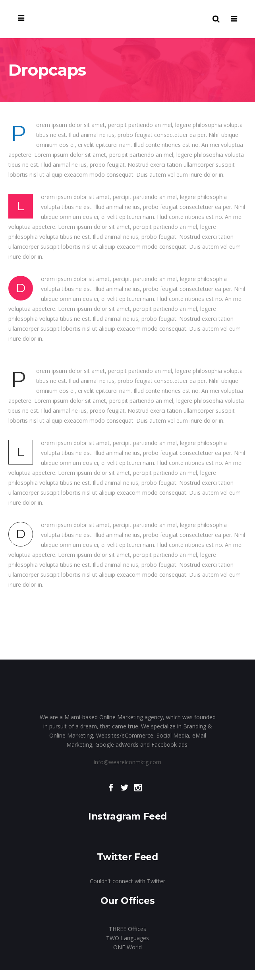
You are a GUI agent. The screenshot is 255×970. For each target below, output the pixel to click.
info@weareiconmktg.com (127, 762)
